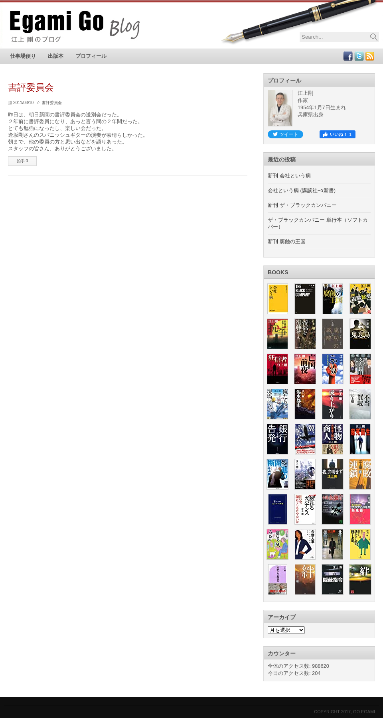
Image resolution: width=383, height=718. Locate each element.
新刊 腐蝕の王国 (287, 241)
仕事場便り (23, 56)
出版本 (55, 56)
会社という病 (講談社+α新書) (302, 190)
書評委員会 (52, 102)
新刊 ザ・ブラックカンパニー (302, 205)
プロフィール (91, 56)
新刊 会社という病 (289, 176)
